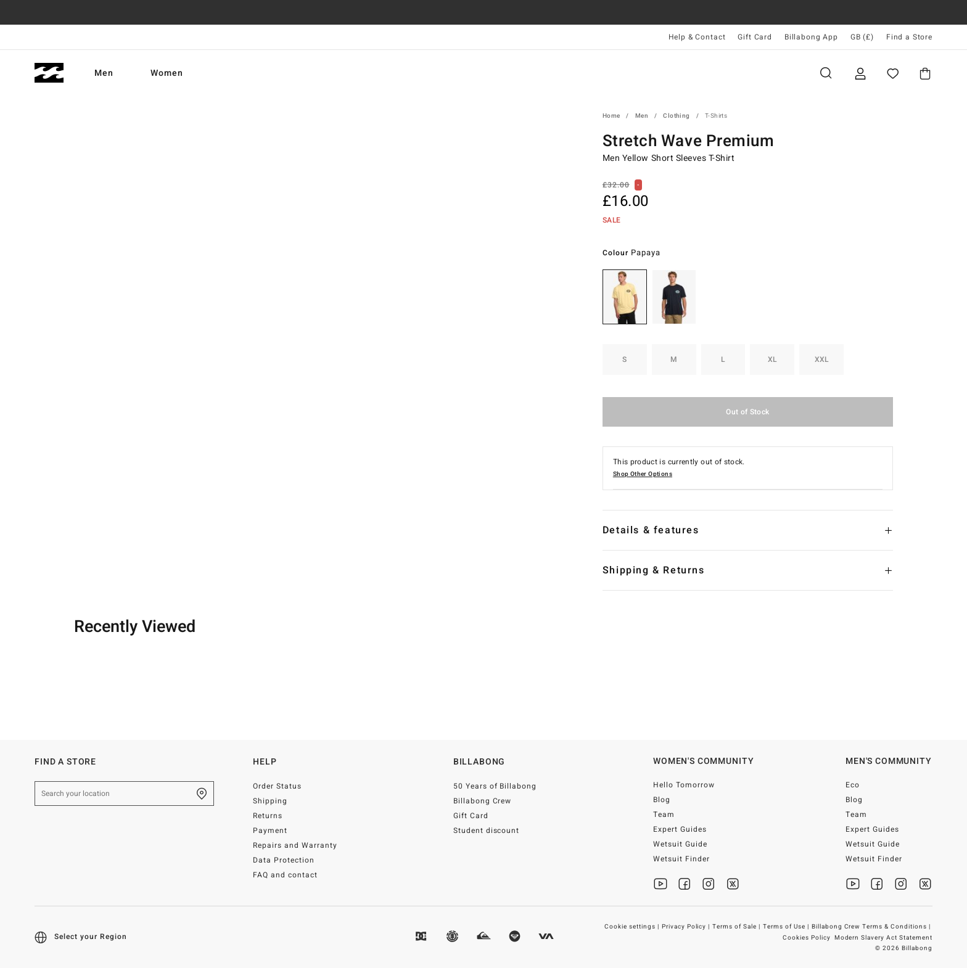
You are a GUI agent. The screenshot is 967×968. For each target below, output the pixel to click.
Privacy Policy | (687, 926)
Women (166, 73)
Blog (661, 799)
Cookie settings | (632, 926)
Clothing (676, 116)
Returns (267, 815)
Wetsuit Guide (680, 844)
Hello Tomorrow (684, 784)
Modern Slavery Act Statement (883, 937)
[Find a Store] (201, 793)
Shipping (270, 800)
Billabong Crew (482, 800)
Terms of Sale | (737, 926)
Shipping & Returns (654, 570)
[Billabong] (49, 73)
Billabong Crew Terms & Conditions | (872, 926)
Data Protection (284, 860)
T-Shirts (716, 116)
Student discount (486, 830)
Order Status (277, 786)
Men (103, 73)
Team (664, 814)
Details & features (651, 530)
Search (826, 73)
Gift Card (755, 37)
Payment (270, 830)
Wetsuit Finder (681, 858)
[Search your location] (124, 793)
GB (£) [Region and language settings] (862, 37)
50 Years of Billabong (495, 786)
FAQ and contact (285, 874)
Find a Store (909, 37)
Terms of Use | (787, 926)
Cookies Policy (807, 937)
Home (611, 116)
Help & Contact (697, 37)
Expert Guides (680, 829)
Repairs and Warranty (295, 845)
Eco (853, 784)
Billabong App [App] (811, 37)
